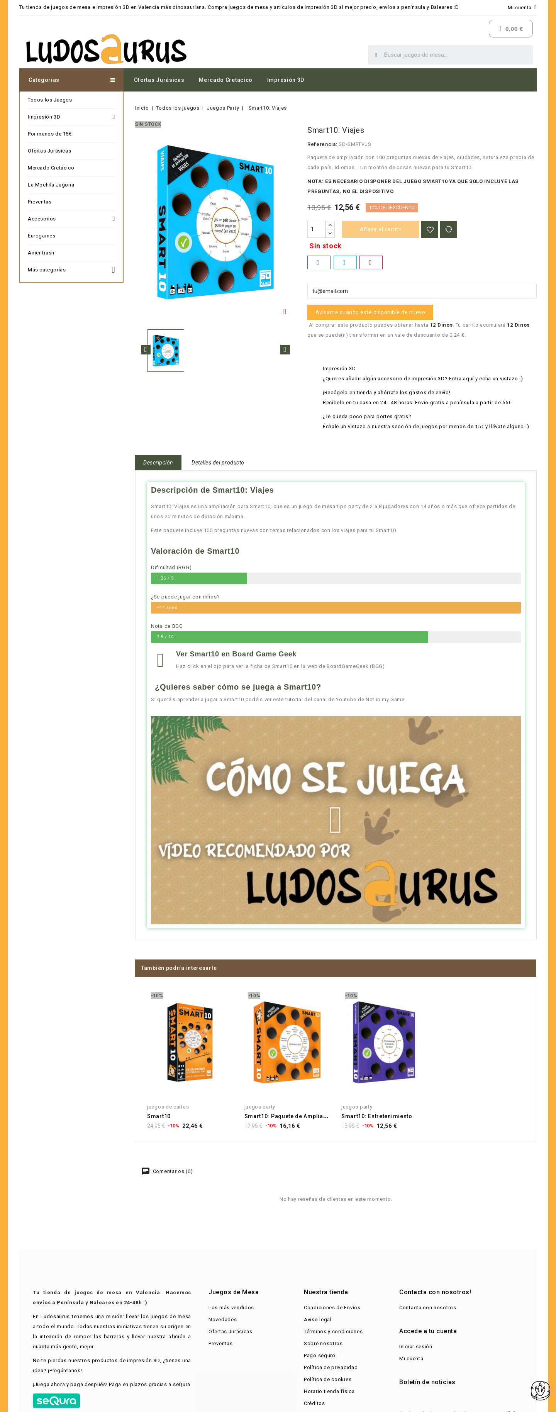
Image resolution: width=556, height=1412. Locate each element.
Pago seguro (320, 1355)
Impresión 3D (285, 80)
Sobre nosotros (323, 1343)
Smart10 (159, 1116)
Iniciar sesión (415, 1346)
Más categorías (71, 269)
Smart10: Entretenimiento (376, 1116)
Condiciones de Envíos (332, 1307)
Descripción (158, 462)
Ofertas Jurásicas (159, 80)
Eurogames (41, 236)
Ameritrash (41, 253)
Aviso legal (318, 1319)
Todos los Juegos (50, 100)
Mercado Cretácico (226, 80)
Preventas (39, 202)
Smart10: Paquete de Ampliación (290, 1116)
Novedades (222, 1319)
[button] (336, 820)
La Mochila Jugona (51, 185)
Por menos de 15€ (50, 134)
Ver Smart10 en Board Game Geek (236, 654)
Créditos (314, 1403)
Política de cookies (327, 1379)
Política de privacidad (331, 1367)
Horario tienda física (329, 1391)
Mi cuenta (411, 1358)
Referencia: (322, 144)
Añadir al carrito (381, 229)
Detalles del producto (218, 462)
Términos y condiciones (333, 1331)
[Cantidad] (316, 229)
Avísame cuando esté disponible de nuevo (370, 312)
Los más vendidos (231, 1307)
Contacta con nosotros (427, 1307)
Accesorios (71, 219)
